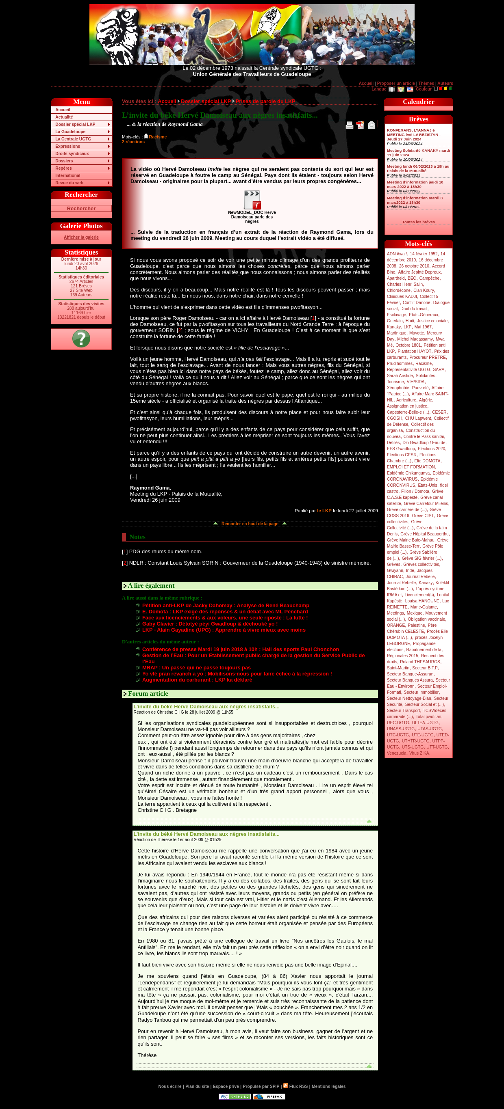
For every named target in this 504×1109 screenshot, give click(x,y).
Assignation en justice (407, 406)
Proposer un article (396, 83)
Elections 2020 (431, 449)
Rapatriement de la (423, 649)
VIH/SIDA (416, 382)
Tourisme (395, 382)
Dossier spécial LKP (75, 124)
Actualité (64, 117)
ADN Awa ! (397, 254)
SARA (439, 369)
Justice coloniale (432, 321)
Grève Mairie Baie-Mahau (410, 540)
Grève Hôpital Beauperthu (424, 534)
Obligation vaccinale (426, 619)
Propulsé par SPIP (261, 1086)
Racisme (423, 363)
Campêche (429, 278)
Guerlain (395, 321)
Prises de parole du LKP (265, 101)
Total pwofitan (428, 716)
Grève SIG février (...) (422, 558)
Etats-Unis (427, 485)
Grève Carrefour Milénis (426, 503)
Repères (63, 168)
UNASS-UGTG (401, 729)
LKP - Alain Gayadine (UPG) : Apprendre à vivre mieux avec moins (224, 630)
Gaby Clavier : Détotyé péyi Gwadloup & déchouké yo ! (210, 624)
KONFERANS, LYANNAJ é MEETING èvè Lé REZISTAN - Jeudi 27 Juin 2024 (414, 134)
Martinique (396, 333)
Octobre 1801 (408, 345)
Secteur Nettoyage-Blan (409, 698)
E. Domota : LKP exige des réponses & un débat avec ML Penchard (225, 611)
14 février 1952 (423, 254)
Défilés (393, 442)
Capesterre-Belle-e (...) (408, 412)
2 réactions (133, 141)
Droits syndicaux (72, 153)
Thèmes (426, 83)
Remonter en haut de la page (250, 524)
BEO (412, 278)
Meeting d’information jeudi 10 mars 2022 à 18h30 (415, 184)
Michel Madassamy (415, 339)
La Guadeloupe (70, 131)
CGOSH (394, 418)
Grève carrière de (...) (407, 509)
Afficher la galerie (81, 237)
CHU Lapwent (418, 418)
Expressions (67, 146)
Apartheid (396, 278)
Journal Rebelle (420, 576)
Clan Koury (423, 290)
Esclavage (396, 315)
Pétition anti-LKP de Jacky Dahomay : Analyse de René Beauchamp (225, 605)
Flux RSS (295, 1086)
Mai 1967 (423, 327)
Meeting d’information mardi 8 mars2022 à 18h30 (415, 200)
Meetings (395, 613)
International (67, 175)
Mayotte (416, 333)
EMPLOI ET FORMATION (411, 467)
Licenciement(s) (419, 595)
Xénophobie (398, 388)
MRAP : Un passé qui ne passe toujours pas (196, 668)
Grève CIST (423, 516)
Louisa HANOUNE (422, 601)
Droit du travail (413, 308)
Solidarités (425, 375)
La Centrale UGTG (73, 139)
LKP (407, 327)
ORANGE (396, 625)
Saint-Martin (398, 668)
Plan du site (197, 1086)
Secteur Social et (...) (424, 704)
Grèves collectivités (421, 564)
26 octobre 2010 (414, 266)
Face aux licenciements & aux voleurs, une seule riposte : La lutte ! (225, 618)
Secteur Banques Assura (410, 680)
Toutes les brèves (418, 222)
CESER (439, 412)
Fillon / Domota (415, 491)
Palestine (416, 625)
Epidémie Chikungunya (408, 473)
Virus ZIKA (419, 753)
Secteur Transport (403, 710)
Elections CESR (402, 455)
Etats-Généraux (423, 315)
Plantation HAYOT (414, 351)
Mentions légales (328, 1086)
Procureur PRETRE (427, 357)
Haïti (410, 321)
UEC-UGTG (398, 723)
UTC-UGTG (398, 735)
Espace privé (226, 1086)
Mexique (415, 613)
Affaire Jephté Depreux (419, 272)
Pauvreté (420, 388)
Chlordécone (399, 290)
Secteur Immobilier (421, 692)
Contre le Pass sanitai (424, 436)
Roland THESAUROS (420, 662)
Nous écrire (170, 1086)
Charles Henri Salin (405, 284)
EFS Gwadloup (401, 449)
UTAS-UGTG (429, 729)
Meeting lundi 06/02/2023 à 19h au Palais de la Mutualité (418, 168)
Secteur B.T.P (425, 668)
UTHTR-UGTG (416, 741)
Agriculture (406, 400)
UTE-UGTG (422, 735)
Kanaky (394, 327)
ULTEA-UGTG (425, 723)
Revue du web (69, 183)
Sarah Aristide (400, 375)
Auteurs (445, 83)
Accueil (366, 83)
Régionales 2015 (402, 656)
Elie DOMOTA (427, 461)
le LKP (324, 510)
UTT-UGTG (437, 747)
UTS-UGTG (413, 747)
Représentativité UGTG (408, 369)
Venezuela (396, 753)
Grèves (393, 564)
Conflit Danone (416, 302)
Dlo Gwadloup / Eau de (423, 442)
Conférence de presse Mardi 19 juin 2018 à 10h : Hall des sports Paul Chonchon (240, 649)
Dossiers (64, 161)
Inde (410, 570)
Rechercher (81, 208)
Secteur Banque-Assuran (410, 674)
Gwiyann (395, 570)
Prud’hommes (400, 363)
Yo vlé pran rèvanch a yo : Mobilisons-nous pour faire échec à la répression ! (237, 674)
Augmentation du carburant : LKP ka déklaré (197, 680)
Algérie (425, 400)
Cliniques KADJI (402, 296)
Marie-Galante (424, 607)
